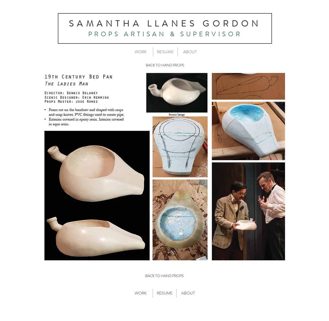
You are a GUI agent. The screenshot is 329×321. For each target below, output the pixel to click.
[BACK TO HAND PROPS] (165, 65)
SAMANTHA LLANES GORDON (165, 23)
